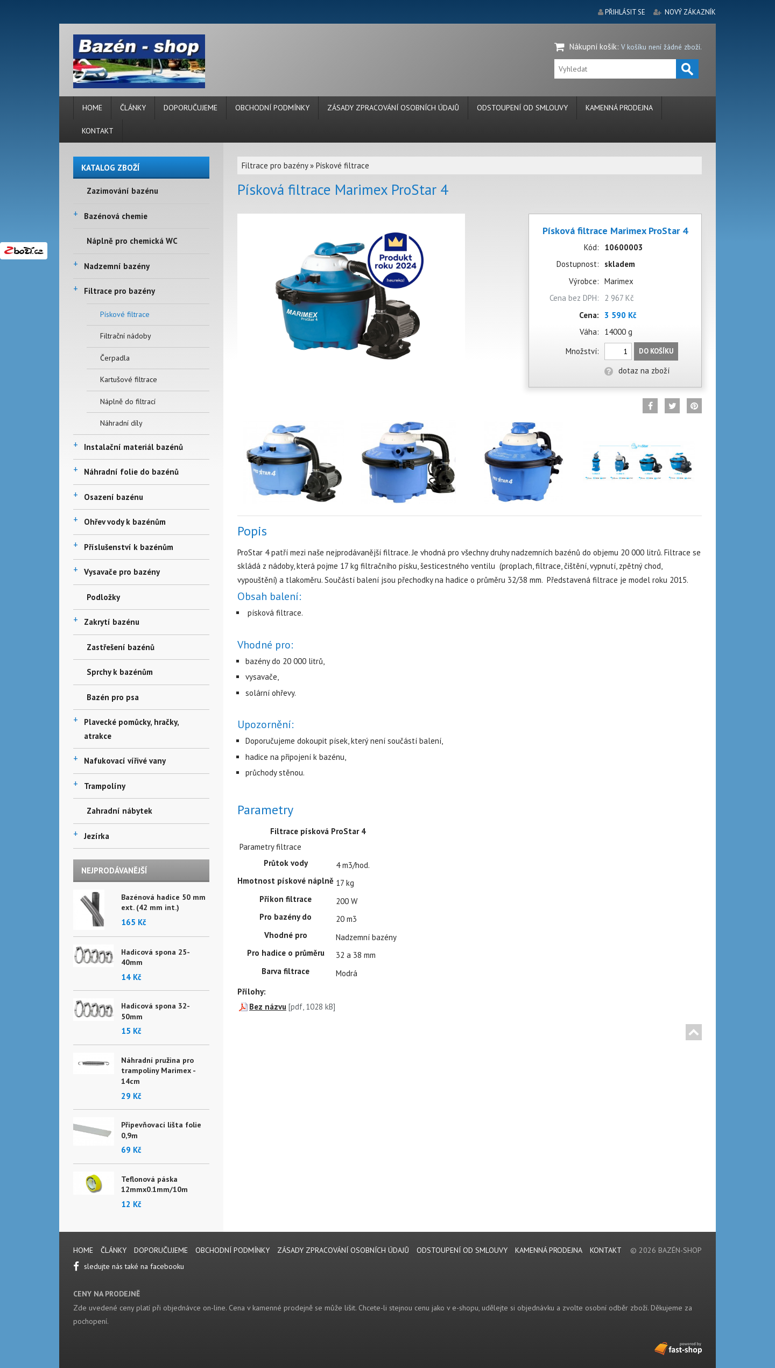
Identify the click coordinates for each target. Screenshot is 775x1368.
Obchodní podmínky (272, 107)
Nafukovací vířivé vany (125, 761)
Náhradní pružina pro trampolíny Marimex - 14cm (158, 1070)
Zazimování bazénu (122, 191)
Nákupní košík (593, 46)
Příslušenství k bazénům (128, 547)
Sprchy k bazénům (120, 672)
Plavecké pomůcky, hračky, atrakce (131, 729)
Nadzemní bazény (117, 266)
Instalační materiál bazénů (133, 447)
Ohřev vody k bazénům (125, 522)
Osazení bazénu (113, 497)
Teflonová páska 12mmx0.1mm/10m (154, 1184)
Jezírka (96, 836)
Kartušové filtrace (128, 379)
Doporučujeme (190, 107)
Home (92, 107)
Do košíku (656, 351)
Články (133, 107)
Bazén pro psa (113, 697)
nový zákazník (690, 12)
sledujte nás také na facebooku (128, 1266)
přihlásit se (625, 12)
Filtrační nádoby (125, 336)
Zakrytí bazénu (111, 622)
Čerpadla (115, 358)
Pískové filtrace (125, 314)
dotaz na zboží (637, 370)
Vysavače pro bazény (122, 572)
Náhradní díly (121, 423)
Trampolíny (104, 786)
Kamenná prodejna (619, 107)
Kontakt (98, 131)
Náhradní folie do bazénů (131, 472)
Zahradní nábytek (119, 811)
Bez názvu (267, 1007)
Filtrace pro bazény (119, 291)
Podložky (103, 597)
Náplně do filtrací (128, 401)
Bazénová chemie (115, 216)
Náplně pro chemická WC (132, 241)
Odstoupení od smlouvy (522, 107)
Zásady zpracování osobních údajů (393, 107)
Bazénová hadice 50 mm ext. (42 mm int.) (163, 902)
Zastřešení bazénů (120, 647)
